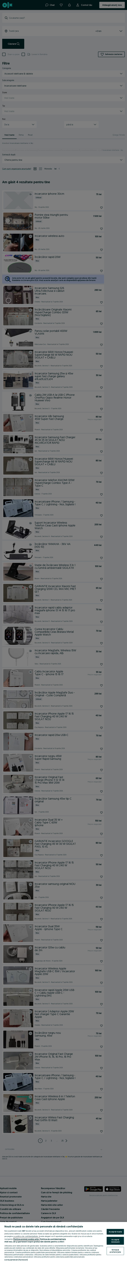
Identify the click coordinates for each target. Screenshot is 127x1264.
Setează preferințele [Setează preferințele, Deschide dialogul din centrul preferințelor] (115, 1251)
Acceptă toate (115, 1232)
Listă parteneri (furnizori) (16, 1260)
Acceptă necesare (115, 1240)
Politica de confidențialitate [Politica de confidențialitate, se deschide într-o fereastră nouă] (53, 1239)
